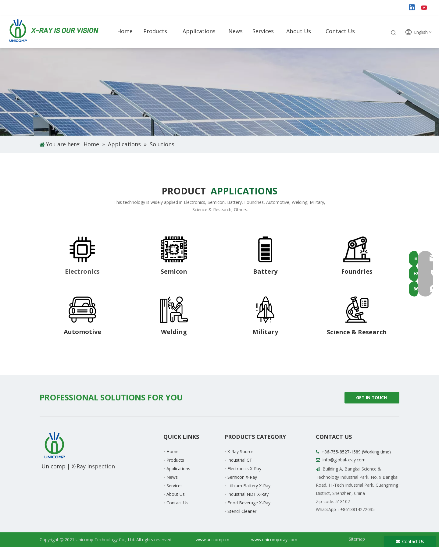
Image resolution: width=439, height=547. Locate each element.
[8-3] (265, 249)
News (172, 477)
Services (174, 485)
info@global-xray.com (344, 460)
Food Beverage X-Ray (248, 503)
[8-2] (174, 249)
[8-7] (265, 310)
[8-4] (356, 249)
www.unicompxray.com (274, 539)
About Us (175, 494)
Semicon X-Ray (242, 477)
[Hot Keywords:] (393, 32)
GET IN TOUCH (372, 399)
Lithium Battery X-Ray (248, 485)
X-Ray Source (240, 451)
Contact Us (177, 503)
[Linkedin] (412, 8)
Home (172, 451)
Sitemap (357, 539)
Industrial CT (239, 460)
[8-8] (357, 310)
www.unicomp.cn (212, 539)
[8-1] (82, 249)
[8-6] (174, 310)
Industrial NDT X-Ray (248, 494)
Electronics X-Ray (244, 468)
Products (175, 460)
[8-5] (82, 310)
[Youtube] (425, 8)
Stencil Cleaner (241, 511)
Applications (178, 468)
